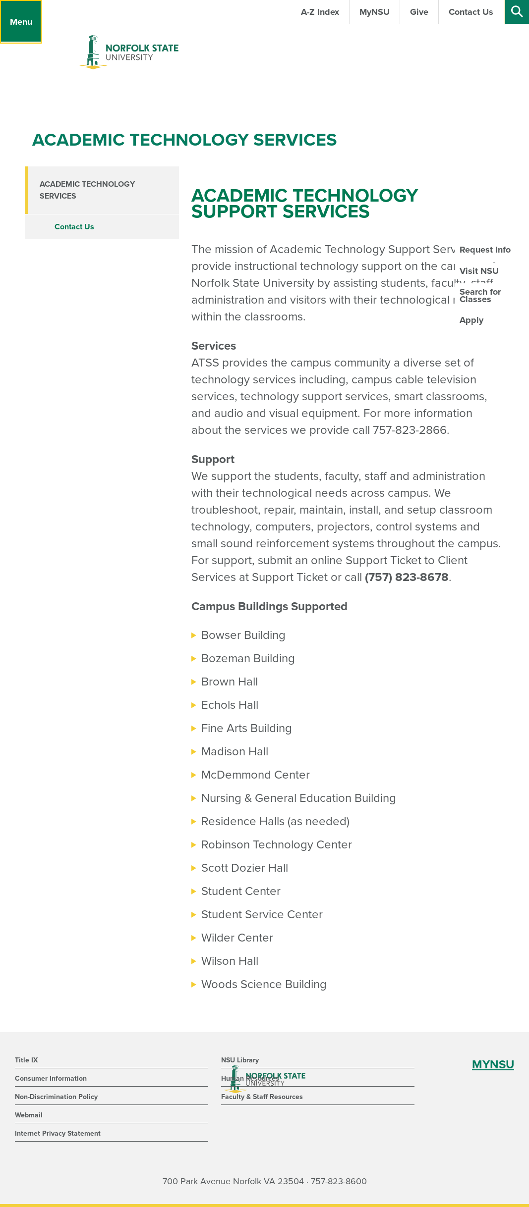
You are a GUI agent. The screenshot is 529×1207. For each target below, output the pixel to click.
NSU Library (240, 1060)
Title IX (26, 1060)
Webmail (29, 1115)
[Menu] (21, 22)
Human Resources (250, 1078)
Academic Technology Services (87, 190)
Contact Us (74, 227)
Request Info (485, 249)
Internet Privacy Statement (58, 1133)
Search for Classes (480, 295)
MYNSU (493, 1064)
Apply (471, 320)
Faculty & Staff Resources (262, 1097)
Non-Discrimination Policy (56, 1097)
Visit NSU (479, 270)
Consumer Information (51, 1078)
